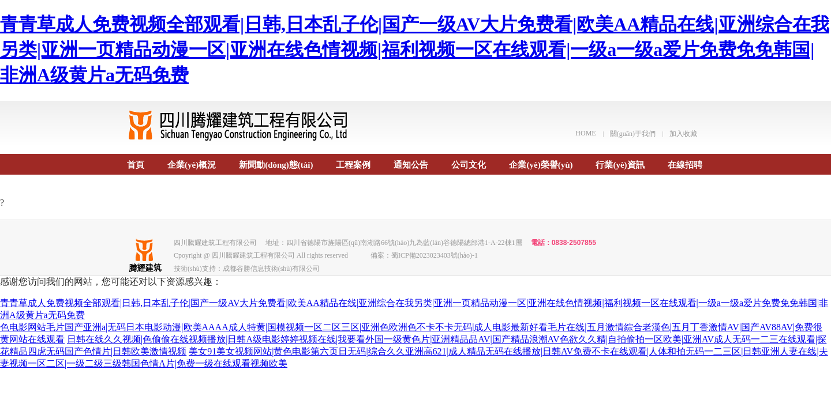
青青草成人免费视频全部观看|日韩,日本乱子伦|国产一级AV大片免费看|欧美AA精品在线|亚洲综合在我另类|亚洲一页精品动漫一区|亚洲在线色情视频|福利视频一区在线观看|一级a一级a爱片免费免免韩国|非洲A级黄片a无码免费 (414, 49)
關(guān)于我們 (633, 134)
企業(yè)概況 (191, 164)
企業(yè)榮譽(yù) (540, 164)
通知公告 (411, 164)
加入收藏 (683, 134)
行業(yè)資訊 (620, 164)
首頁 (135, 164)
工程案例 (353, 164)
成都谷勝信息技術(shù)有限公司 (271, 269)
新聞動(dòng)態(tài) (276, 164)
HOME (585, 133)
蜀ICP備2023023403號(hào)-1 (434, 255)
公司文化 (468, 164)
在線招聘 (685, 164)
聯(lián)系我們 (154, 194)
